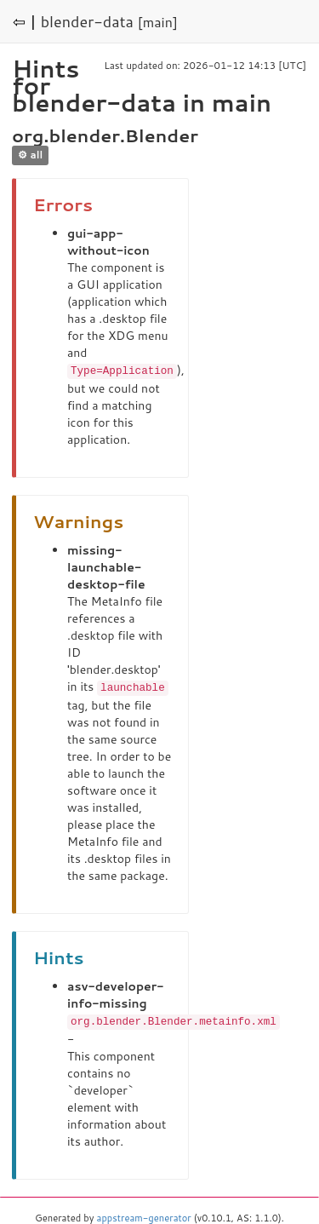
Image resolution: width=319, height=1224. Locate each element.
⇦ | (25, 21)
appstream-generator (144, 1215)
